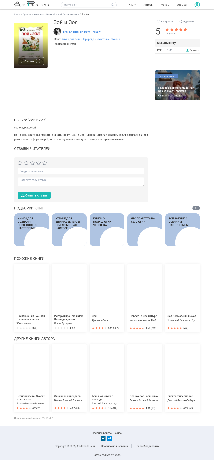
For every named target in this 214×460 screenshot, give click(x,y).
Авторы (148, 4)
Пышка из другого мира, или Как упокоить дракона (176, 89)
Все (196, 208)
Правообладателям (147, 446)
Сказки (115, 39)
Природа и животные (96, 39)
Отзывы (182, 4)
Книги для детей (72, 39)
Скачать (194, 50)
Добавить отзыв (34, 195)
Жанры (165, 4)
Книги (132, 4)
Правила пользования (115, 446)
